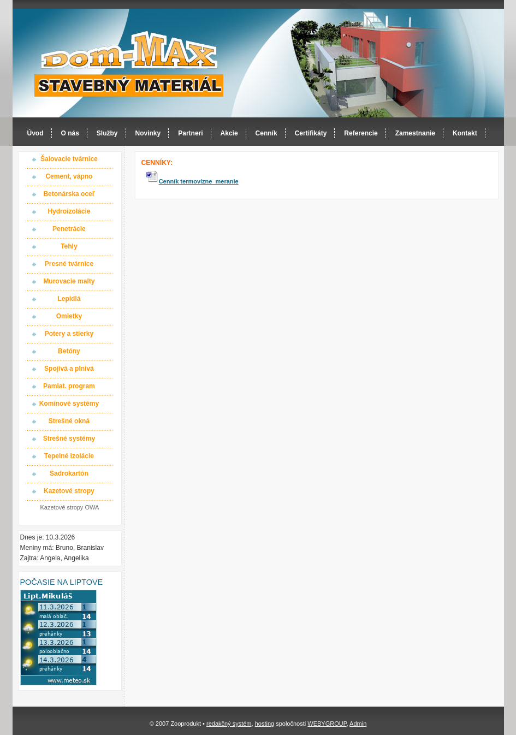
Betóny (69, 351)
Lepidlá (68, 299)
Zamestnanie (415, 133)
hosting (264, 723)
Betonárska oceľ (68, 194)
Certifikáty (311, 133)
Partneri (190, 133)
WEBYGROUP (326, 723)
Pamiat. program (69, 386)
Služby (107, 133)
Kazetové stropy (69, 491)
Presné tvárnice (69, 264)
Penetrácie (69, 229)
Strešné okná (69, 421)
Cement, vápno (68, 176)
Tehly (69, 246)
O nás (70, 133)
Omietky (69, 316)
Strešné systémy (69, 438)
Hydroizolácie (69, 211)
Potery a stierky (69, 333)
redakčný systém (229, 723)
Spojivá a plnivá (69, 368)
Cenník (266, 133)
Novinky (148, 133)
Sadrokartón (69, 473)
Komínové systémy (69, 403)
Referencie (360, 133)
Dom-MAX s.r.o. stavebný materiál (129, 63)
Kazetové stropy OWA (69, 507)
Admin (357, 723)
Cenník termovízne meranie (199, 181)
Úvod (35, 133)
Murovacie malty (68, 281)
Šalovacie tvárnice (69, 159)
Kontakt (465, 133)
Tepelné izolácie (69, 456)
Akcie (229, 133)
